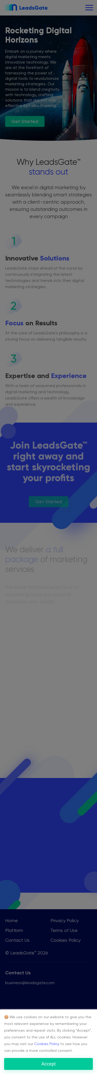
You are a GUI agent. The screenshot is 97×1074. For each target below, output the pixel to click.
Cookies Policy (46, 1044)
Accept (48, 1064)
